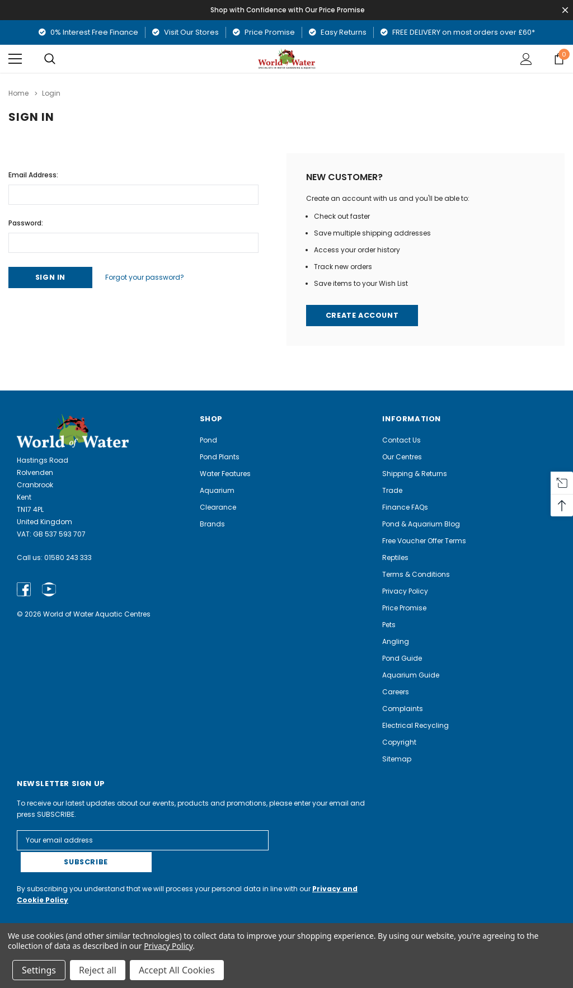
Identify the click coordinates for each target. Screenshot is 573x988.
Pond (208, 440)
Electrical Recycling (415, 725)
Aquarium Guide (410, 675)
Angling (395, 641)
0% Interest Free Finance (88, 32)
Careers (395, 692)
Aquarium (217, 490)
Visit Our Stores (185, 32)
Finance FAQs (405, 507)
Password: (25, 222)
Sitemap (396, 759)
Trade (392, 490)
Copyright (399, 742)
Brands (212, 524)
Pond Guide (402, 658)
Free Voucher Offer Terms (424, 540)
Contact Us (401, 440)
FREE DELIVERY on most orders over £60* (458, 32)
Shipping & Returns (414, 473)
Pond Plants (219, 457)
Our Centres (402, 457)
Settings (39, 970)
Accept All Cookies (177, 970)
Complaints (402, 708)
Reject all (97, 970)
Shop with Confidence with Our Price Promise (288, 10)
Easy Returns (338, 32)
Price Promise (264, 32)
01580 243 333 (68, 557)
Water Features (225, 473)
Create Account (363, 315)
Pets (389, 624)
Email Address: (33, 173)
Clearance (218, 507)
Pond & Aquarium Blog (421, 524)
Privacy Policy (405, 591)
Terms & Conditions (416, 574)
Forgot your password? (150, 276)
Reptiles (395, 557)
